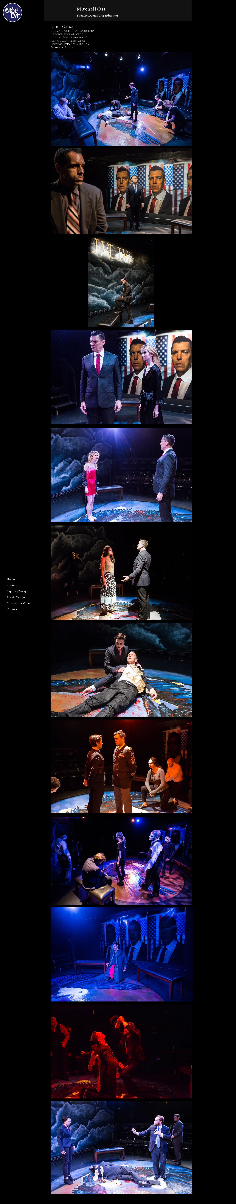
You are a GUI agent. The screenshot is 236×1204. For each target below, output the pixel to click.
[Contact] (12, 610)
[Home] (10, 579)
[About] (10, 585)
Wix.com (123, 1202)
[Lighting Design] (17, 591)
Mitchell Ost (91, 8)
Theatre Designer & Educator (97, 15)
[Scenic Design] (15, 597)
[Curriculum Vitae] (18, 603)
